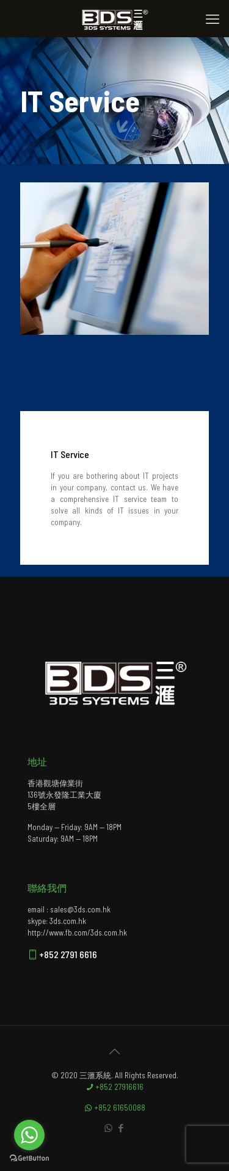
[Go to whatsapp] (29, 1135)
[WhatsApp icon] (108, 1127)
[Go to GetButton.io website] (29, 1158)
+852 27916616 (114, 1087)
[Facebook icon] (121, 1127)
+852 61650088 (114, 1107)
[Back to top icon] (115, 1051)
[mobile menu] (212, 18)
